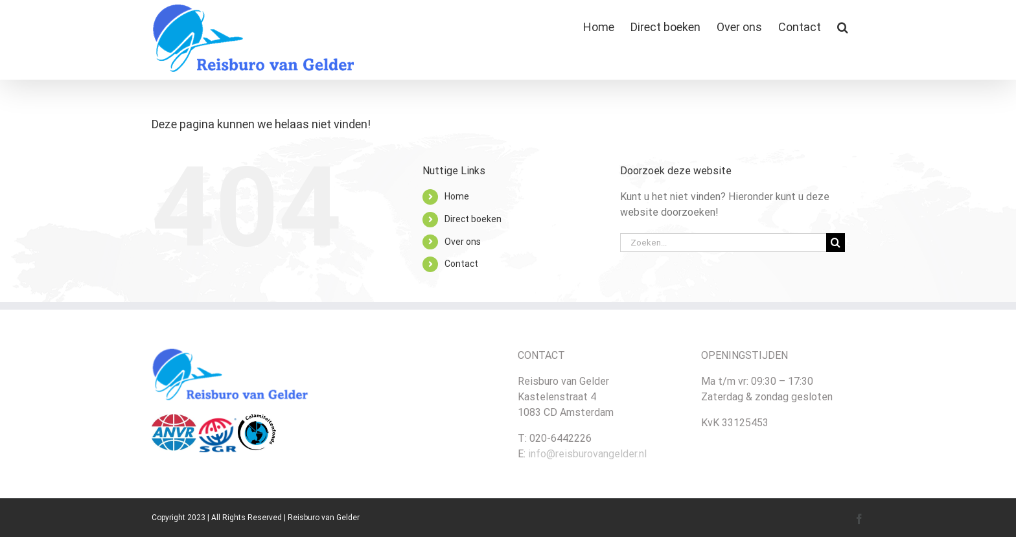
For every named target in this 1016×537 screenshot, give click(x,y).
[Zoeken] (835, 242)
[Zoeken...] (723, 242)
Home (456, 196)
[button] (842, 27)
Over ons (462, 241)
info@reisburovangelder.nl (587, 454)
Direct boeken (473, 219)
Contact (461, 263)
